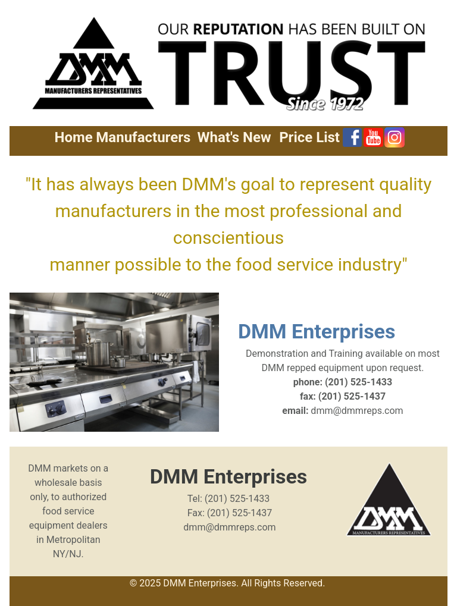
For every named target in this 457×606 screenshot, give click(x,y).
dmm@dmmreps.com (355, 410)
